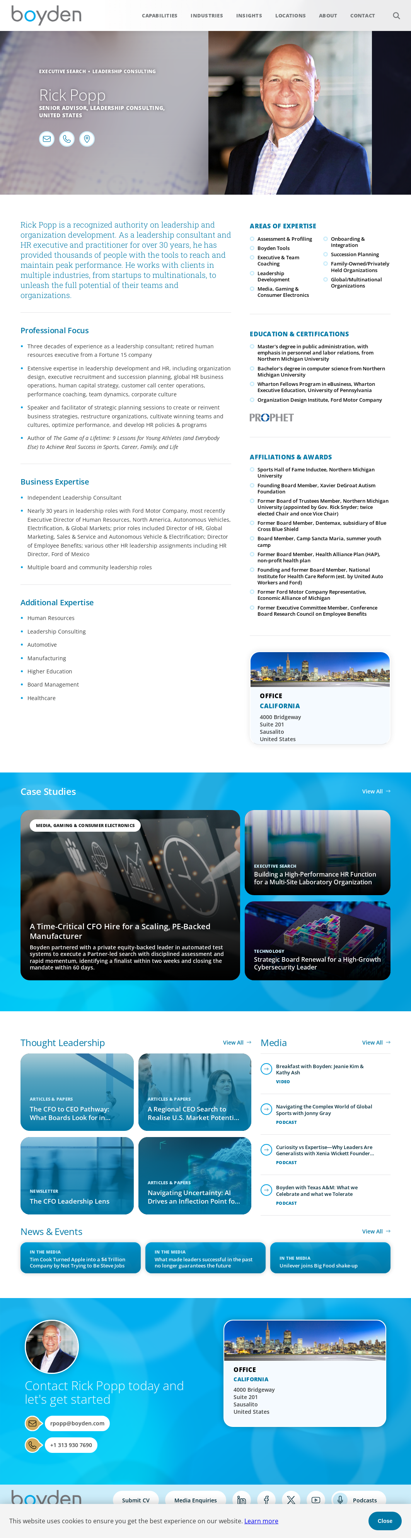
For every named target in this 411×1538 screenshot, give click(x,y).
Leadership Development (274, 276)
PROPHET (270, 415)
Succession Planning (355, 254)
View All (372, 791)
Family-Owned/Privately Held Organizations (360, 266)
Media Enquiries (195, 1500)
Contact (362, 15)
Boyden (46, 15)
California (280, 706)
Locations (290, 15)
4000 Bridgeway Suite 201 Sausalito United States (280, 728)
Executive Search (62, 71)
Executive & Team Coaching (278, 260)
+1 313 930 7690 (71, 1445)
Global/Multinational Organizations (356, 282)
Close (385, 1521)
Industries (207, 15)
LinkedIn (241, 1500)
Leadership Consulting (124, 71)
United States (60, 115)
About (328, 15)
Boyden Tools (274, 248)
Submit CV (136, 1500)
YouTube (316, 1500)
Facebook (266, 1500)
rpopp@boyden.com (77, 1423)
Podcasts (365, 1500)
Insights (249, 15)
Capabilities (159, 15)
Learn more (261, 1521)
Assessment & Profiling (285, 238)
